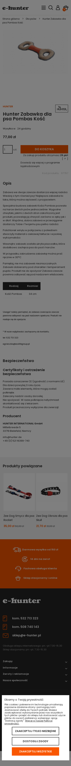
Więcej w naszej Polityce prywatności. (28, 722)
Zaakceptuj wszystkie (35, 751)
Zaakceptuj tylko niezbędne (35, 731)
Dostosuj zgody (35, 741)
